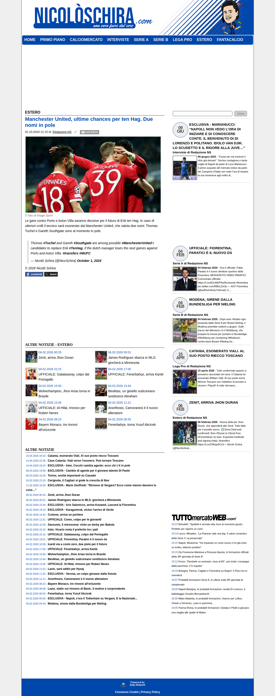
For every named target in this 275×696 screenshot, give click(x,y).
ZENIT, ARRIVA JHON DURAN (213, 402)
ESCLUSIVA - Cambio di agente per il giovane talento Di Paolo (89, 470)
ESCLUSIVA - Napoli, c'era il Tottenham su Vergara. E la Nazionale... (92, 598)
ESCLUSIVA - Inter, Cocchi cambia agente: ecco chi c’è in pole (89, 465)
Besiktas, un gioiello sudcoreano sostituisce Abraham (83, 559)
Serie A (178, 263)
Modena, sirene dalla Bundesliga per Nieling (77, 603)
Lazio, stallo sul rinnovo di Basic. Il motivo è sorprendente (86, 588)
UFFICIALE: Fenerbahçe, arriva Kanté (135, 374)
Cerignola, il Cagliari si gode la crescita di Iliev (78, 480)
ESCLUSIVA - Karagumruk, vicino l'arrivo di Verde (81, 509)
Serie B (178, 315)
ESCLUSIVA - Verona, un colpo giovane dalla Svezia (82, 573)
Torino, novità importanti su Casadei (72, 475)
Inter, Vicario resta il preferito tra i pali (73, 529)
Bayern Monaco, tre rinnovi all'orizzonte (74, 583)
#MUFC (85, 253)
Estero (177, 417)
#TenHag (76, 248)
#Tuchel (49, 243)
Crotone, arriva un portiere (65, 514)
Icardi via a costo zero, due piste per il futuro (77, 544)
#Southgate (82, 243)
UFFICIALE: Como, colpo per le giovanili (74, 519)
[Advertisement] (60, 309)
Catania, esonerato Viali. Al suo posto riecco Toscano (83, 455)
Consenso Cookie (127, 692)
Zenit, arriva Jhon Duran (56, 357)
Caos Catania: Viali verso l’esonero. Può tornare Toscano (86, 460)
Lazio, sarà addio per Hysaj (66, 569)
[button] (240, 114)
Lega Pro (179, 366)
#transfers (70, 253)
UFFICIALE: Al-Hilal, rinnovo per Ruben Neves (78, 564)
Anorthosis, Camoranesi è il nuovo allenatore (78, 579)
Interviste (180, 152)
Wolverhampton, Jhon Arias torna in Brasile (77, 554)
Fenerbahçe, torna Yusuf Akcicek (132, 424)
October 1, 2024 (89, 261)
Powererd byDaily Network (137, 683)
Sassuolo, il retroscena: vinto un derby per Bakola (81, 524)
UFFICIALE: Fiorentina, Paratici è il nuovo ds (77, 539)
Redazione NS (201, 152)
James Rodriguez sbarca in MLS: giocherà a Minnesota (84, 500)
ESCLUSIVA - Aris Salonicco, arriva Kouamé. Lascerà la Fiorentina (92, 505)
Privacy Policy (150, 692)
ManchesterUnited (137, 243)
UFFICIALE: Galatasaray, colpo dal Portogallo (78, 534)
